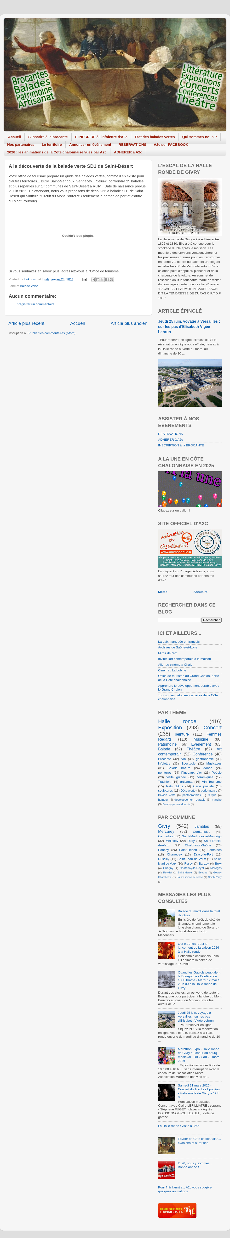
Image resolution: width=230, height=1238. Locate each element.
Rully (191, 841)
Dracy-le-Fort (203, 854)
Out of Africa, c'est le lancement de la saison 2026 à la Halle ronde (198, 947)
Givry (164, 826)
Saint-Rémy (215, 877)
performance (209, 790)
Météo (162, 592)
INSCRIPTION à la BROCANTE (181, 445)
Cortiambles (201, 831)
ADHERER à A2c (128, 152)
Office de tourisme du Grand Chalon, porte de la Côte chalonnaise (188, 677)
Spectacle (188, 763)
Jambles (202, 826)
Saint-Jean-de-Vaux (192, 859)
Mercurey (166, 831)
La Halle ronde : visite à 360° (179, 1126)
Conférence (203, 754)
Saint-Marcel (185, 872)
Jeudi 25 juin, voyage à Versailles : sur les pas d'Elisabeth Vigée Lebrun (189, 326)
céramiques (205, 777)
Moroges (216, 868)
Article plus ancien (129, 323)
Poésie (217, 772)
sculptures (165, 790)
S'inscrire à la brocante (48, 137)
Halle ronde (177, 721)
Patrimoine (167, 744)
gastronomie (205, 759)
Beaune (202, 872)
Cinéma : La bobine (172, 670)
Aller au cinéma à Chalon (176, 664)
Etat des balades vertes (155, 137)
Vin (183, 759)
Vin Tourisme (212, 781)
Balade (164, 749)
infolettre (164, 763)
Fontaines (214, 850)
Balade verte (29, 286)
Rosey (188, 863)
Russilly (163, 859)
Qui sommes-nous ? (199, 137)
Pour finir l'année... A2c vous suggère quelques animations (185, 1189)
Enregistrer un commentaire (35, 304)
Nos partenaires (20, 144)
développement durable (190, 799)
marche (217, 799)
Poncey (163, 850)
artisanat (186, 781)
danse (207, 768)
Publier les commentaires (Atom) (52, 333)
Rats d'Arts (174, 786)
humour (163, 799)
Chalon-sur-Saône (198, 845)
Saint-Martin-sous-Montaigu (202, 836)
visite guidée (176, 777)
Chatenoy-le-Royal (192, 868)
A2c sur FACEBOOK (171, 144)
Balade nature (178, 768)
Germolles (165, 836)
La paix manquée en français (179, 641)
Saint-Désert (188, 850)
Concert (212, 728)
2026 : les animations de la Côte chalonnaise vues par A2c (57, 152)
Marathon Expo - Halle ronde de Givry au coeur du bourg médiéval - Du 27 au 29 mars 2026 (198, 1055)
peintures (165, 772)
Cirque (212, 795)
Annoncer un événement (90, 144)
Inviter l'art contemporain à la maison (184, 659)
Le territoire (52, 144)
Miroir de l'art (167, 653)
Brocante (164, 759)
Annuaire (201, 592)
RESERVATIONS (132, 144)
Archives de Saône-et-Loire (177, 647)
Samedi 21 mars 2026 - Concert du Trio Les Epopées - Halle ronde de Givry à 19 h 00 (199, 1091)
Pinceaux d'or (191, 772)
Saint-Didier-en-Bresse (190, 877)
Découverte (188, 790)
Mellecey (172, 841)
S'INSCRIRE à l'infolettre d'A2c (101, 137)
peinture (182, 734)
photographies (191, 795)
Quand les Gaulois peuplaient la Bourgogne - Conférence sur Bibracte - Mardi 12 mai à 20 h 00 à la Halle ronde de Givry (199, 980)
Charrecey (174, 854)
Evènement (201, 744)
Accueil (14, 137)
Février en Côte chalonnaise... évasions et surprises (199, 1140)
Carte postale (203, 786)
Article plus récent (26, 323)
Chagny (168, 868)
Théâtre (193, 749)
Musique (201, 739)
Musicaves (214, 763)
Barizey (204, 863)
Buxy (218, 863)
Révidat (167, 872)
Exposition (170, 728)
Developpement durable (176, 804)
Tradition (164, 781)
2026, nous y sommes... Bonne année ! (195, 1165)
